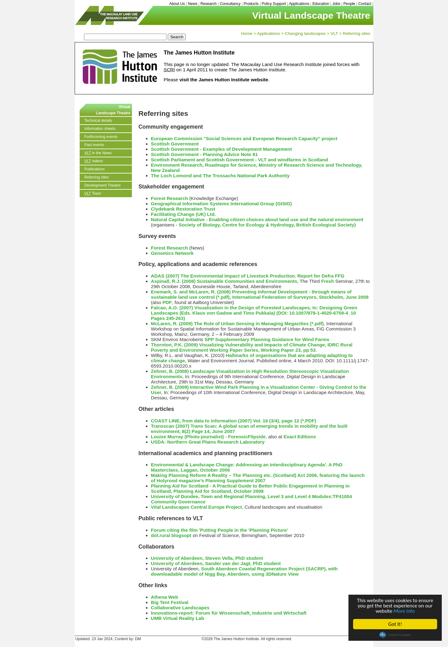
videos (93, 161)
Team (92, 193)
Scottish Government (175, 143)
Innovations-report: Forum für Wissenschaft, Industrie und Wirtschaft (228, 613)
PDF (167, 302)
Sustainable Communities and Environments (247, 281)
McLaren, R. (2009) (172, 323)
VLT (334, 33)
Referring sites (356, 33)
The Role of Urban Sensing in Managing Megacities (251, 323)
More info (404, 611)
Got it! (395, 624)
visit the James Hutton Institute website (224, 79)
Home (246, 33)
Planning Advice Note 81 (230, 154)
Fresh (327, 281)
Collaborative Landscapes (180, 607)
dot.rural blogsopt (171, 535)
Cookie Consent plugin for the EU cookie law (395, 634)
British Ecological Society (325, 224)
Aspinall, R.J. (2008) (173, 281)
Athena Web (164, 597)
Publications (94, 169)
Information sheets (99, 128)
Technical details (98, 120)
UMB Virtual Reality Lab (177, 618)
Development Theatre (102, 185)
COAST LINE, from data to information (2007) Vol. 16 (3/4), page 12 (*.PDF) (233, 420)
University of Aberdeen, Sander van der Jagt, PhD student (216, 563)
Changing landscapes (305, 33)
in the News (98, 153)
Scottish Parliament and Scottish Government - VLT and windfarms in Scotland (239, 159)
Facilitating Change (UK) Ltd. (183, 214)
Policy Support (274, 4)
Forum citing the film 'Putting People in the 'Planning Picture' (219, 530)
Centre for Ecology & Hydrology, (258, 224)
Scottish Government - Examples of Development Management (221, 149)
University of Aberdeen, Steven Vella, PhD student (207, 558)
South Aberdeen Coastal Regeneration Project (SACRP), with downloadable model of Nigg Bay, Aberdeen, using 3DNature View (244, 571)
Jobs (336, 4)
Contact (364, 4)
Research (208, 4)
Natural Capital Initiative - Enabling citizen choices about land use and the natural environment (257, 219)
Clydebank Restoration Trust (183, 209)
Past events (94, 145)
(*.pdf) (317, 323)
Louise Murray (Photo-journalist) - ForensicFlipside (208, 436)
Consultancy (230, 4)
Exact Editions (299, 436)
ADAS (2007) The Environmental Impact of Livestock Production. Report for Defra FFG (247, 275)
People (349, 4)
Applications (299, 4)
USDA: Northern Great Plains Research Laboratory (207, 442)
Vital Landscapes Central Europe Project (196, 507)
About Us (177, 4)
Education (320, 4)
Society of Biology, (200, 224)
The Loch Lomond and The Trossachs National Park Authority (220, 175)
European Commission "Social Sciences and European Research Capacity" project (244, 138)
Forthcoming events (101, 137)
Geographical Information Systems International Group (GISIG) (221, 203)
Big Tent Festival (169, 602)
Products (251, 4)
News (192, 4)
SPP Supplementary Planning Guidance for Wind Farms (266, 339)
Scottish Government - (177, 154)
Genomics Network (172, 253)
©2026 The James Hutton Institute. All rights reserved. (247, 639)
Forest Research (169, 198)
